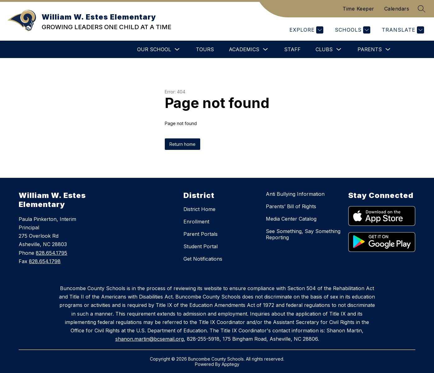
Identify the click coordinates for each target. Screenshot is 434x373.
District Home (199, 209)
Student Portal (200, 246)
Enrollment (196, 221)
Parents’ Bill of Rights (291, 206)
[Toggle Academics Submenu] (265, 49)
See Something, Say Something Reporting (303, 234)
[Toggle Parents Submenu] (388, 49)
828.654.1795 (51, 253)
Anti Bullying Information (295, 194)
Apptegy (230, 364)
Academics (244, 49)
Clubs (324, 49)
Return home (182, 144)
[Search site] (421, 8)
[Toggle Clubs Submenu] (339, 49)
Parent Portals (200, 234)
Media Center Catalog (291, 219)
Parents (370, 49)
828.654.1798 (45, 261)
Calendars (396, 9)
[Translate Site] (402, 30)
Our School (154, 49)
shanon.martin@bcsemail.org (149, 339)
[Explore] (305, 30)
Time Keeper (358, 9)
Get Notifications (202, 259)
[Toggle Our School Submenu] (177, 49)
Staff (292, 49)
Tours (205, 49)
